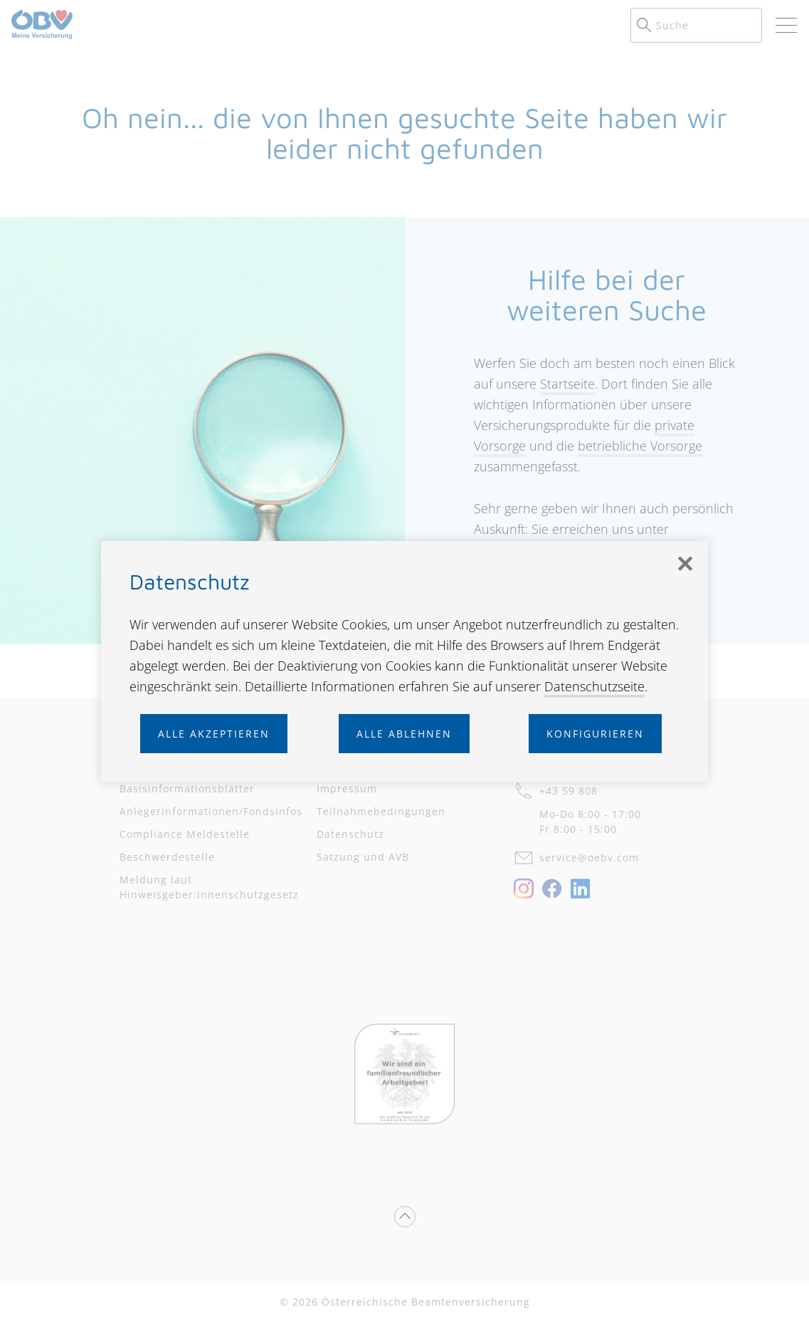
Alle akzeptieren (214, 733)
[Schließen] (685, 563)
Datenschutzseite (594, 686)
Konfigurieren (595, 733)
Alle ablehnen (404, 733)
